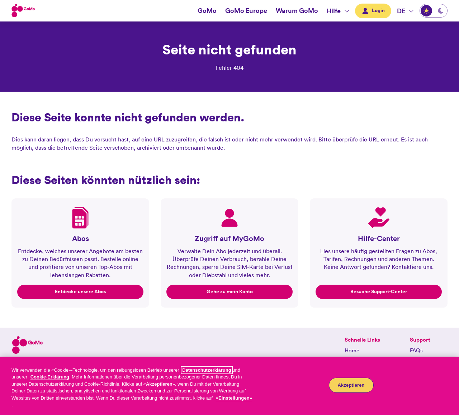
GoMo (207, 10)
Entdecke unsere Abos (80, 291)
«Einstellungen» (234, 398)
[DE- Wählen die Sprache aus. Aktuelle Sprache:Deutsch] (405, 10)
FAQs (416, 350)
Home (352, 350)
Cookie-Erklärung (49, 377)
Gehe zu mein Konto (230, 291)
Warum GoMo (297, 10)
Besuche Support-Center (378, 291)
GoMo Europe (246, 10)
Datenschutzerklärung (206, 370)
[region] (229, 386)
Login (373, 10)
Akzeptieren (351, 385)
